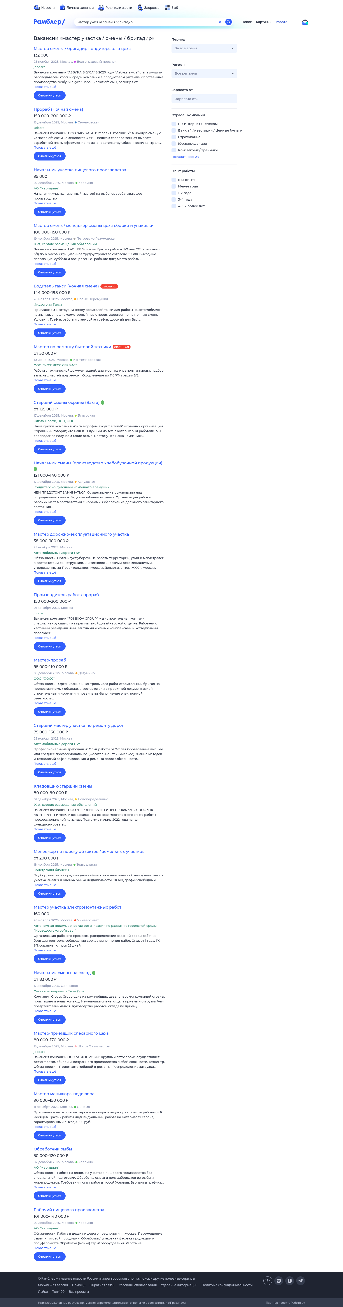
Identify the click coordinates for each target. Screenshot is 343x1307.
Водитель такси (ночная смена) (66, 286)
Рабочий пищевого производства (69, 1209)
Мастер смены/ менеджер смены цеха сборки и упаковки (94, 225)
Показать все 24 (185, 157)
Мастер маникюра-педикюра (64, 1093)
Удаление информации (179, 1285)
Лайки (43, 1291)
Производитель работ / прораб (66, 594)
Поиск (247, 22)
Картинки (263, 22)
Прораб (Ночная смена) (58, 109)
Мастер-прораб (50, 660)
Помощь (78, 1285)
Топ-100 (58, 1291)
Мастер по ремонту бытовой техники (72, 346)
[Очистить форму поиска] (219, 22)
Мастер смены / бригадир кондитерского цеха (82, 48)
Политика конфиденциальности (227, 1285)
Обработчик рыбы (53, 1149)
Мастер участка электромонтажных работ (77, 907)
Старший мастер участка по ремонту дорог (79, 725)
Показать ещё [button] (45, 87)
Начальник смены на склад (62, 972)
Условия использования (138, 1285)
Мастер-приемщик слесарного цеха (71, 1033)
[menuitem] (44, 7)
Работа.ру (298, 1303)
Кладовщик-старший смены (63, 786)
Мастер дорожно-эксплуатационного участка (81, 534)
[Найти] (228, 22)
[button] (99, 80)
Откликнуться (49, 95)
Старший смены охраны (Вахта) (67, 402)
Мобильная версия (53, 1285)
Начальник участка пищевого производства (80, 170)
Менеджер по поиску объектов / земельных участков (89, 851)
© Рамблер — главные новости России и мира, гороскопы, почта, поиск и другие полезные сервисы (116, 1278)
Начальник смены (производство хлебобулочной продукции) (98, 463)
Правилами (178, 1303)
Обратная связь (102, 1285)
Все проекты (79, 1291)
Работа (281, 22)
